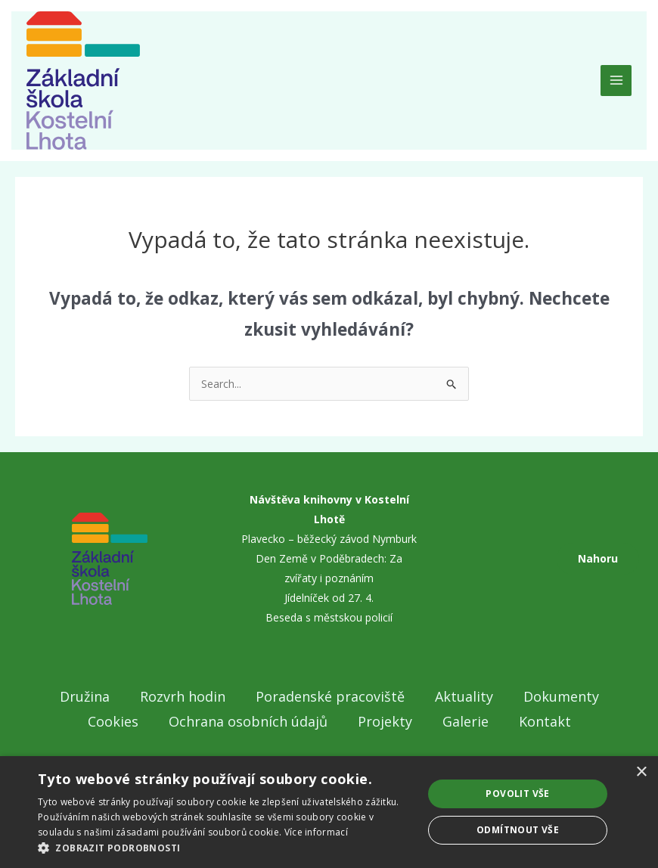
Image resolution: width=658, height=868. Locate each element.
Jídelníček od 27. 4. (329, 598)
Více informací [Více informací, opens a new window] (316, 832)
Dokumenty (561, 696)
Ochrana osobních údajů (248, 721)
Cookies (113, 721)
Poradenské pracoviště (330, 696)
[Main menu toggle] (616, 80)
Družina (85, 696)
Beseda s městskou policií (329, 617)
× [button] (641, 772)
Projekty (385, 721)
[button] (224, 848)
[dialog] (329, 812)
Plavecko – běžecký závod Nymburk (329, 539)
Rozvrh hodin (182, 696)
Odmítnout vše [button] (517, 829)
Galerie (465, 721)
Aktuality (464, 696)
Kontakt (545, 721)
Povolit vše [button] (517, 793)
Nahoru (598, 558)
